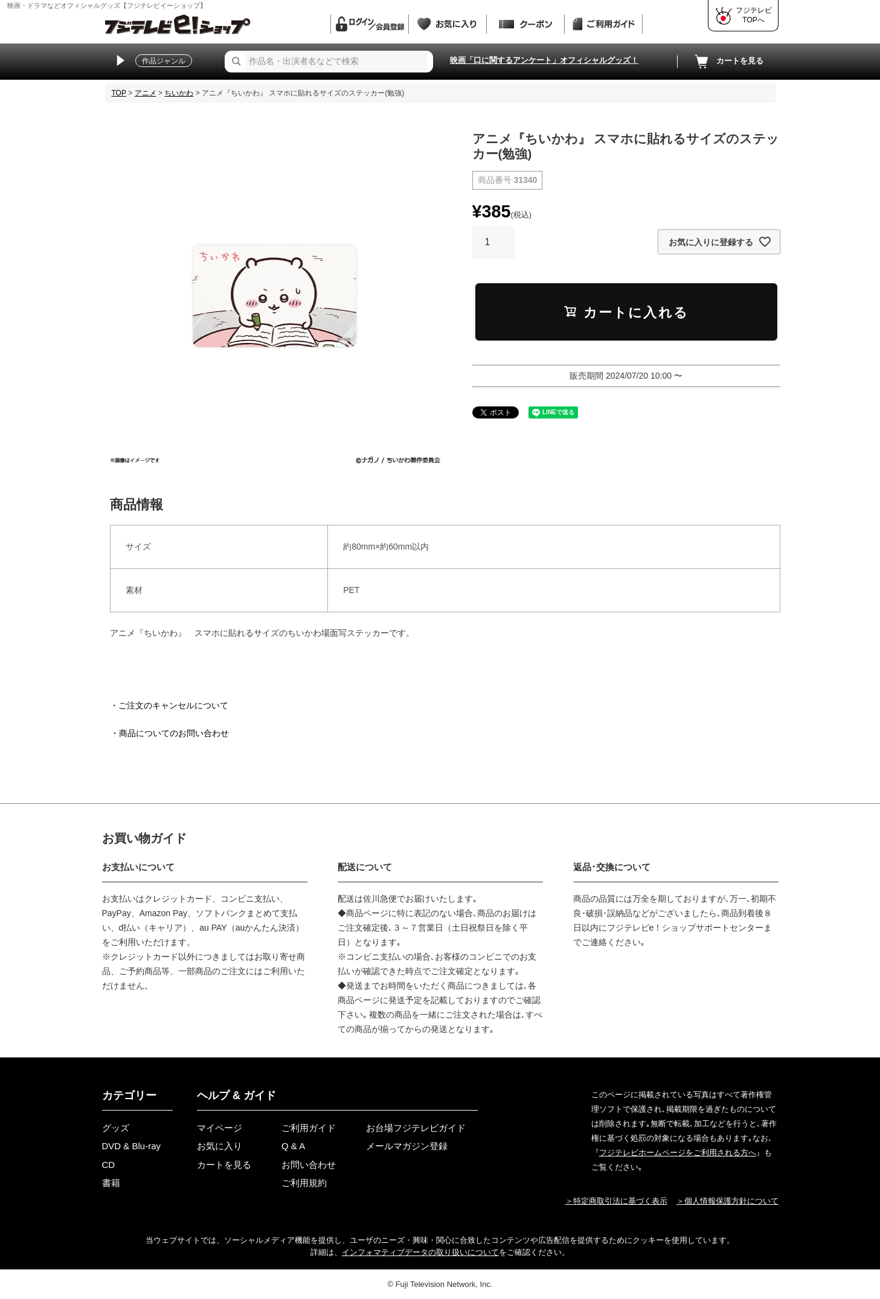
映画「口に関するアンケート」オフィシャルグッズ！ (544, 60)
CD (108, 1164)
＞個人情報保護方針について (727, 1200)
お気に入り (219, 1146)
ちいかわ (178, 93)
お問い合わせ (308, 1164)
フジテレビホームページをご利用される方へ (677, 1152)
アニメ (145, 93)
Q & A (293, 1146)
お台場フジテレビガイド (416, 1128)
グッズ (115, 1128)
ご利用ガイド (308, 1128)
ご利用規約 (304, 1183)
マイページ (219, 1128)
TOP (119, 93)
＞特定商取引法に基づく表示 (616, 1200)
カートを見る (727, 62)
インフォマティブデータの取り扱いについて (420, 1252)
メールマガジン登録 (407, 1146)
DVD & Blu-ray (131, 1146)
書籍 (111, 1183)
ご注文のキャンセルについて (173, 705)
